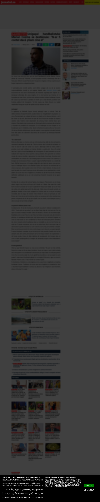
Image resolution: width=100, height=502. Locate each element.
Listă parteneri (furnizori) (50, 487)
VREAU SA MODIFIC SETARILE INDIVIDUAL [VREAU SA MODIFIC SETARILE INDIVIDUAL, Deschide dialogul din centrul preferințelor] (89, 490)
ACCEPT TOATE (89, 485)
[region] (50, 488)
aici (3, 493)
